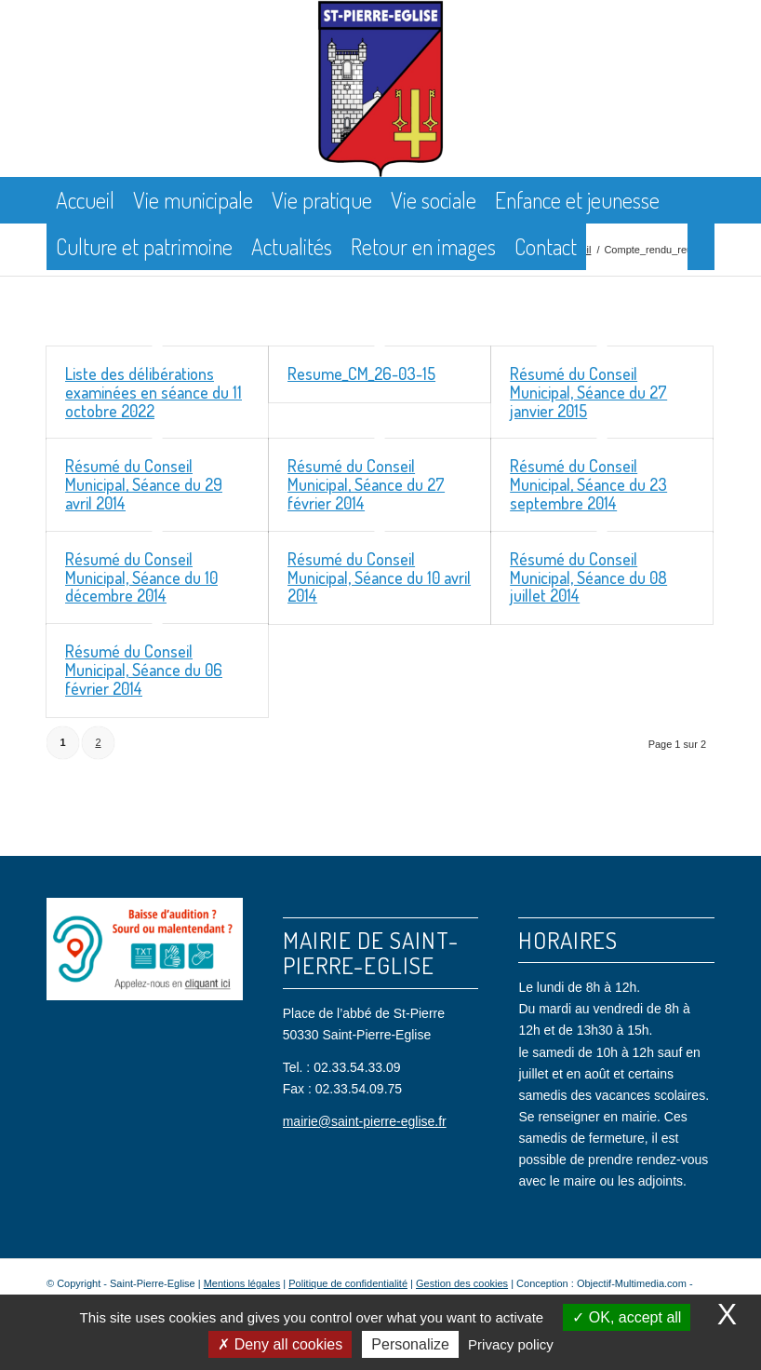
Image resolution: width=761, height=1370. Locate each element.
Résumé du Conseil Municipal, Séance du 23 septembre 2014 (588, 484)
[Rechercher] (701, 247)
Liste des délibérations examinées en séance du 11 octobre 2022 (153, 392)
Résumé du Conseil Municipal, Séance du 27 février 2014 (366, 484)
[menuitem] (85, 200)
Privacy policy (511, 1344)
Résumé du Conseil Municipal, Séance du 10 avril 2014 (379, 577)
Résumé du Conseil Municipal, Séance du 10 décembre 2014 (141, 577)
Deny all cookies (280, 1344)
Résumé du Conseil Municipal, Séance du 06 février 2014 (143, 670)
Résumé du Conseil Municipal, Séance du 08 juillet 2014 (588, 577)
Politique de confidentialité (347, 1283)
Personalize (410, 1344)
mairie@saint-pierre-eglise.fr (365, 1121)
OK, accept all (626, 1317)
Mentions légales (242, 1283)
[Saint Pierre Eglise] (381, 88)
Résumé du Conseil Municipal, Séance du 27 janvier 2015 (588, 392)
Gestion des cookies (462, 1283)
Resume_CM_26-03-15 (361, 373)
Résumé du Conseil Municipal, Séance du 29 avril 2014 (143, 484)
